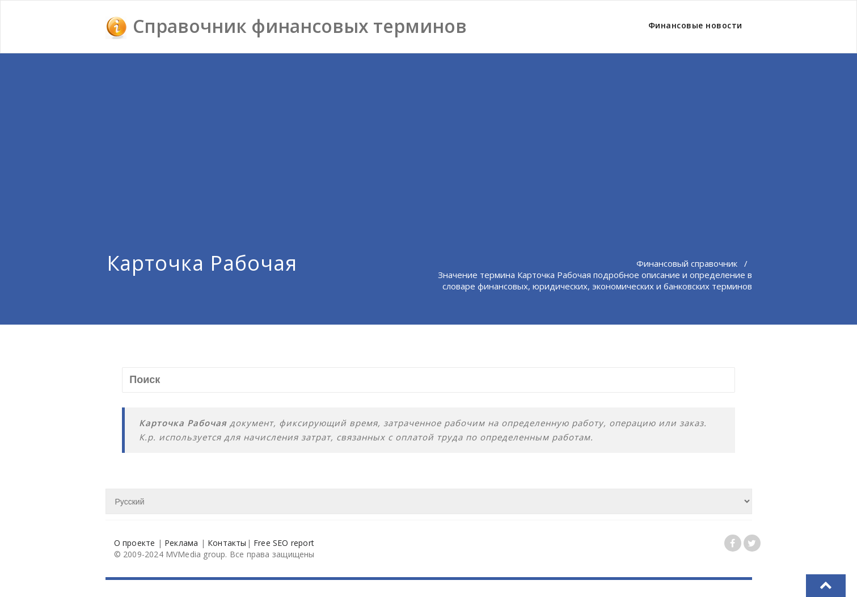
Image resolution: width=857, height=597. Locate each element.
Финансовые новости (695, 25)
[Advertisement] (428, 138)
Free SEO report (284, 542)
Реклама (181, 542)
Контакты (227, 542)
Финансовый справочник (686, 263)
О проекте (134, 542)
